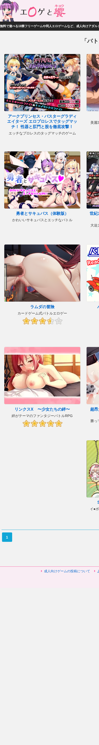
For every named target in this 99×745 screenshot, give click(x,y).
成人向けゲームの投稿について (67, 571)
